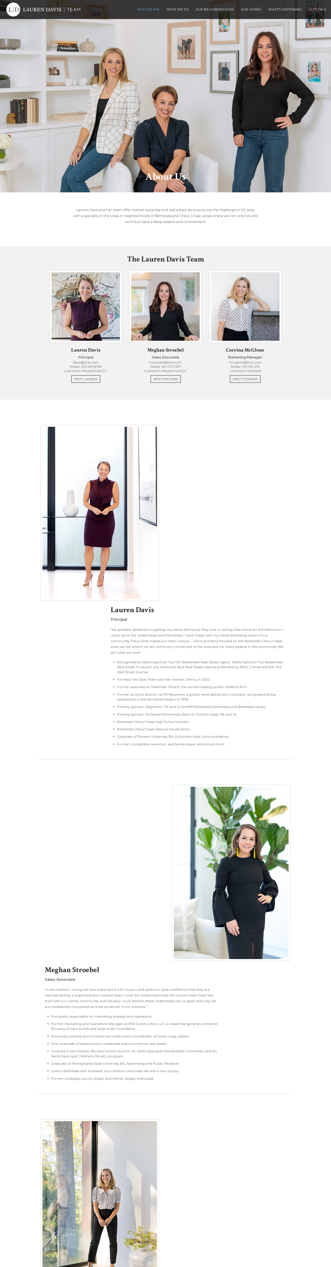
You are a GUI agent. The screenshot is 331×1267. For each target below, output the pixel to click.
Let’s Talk (317, 9)
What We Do (178, 9)
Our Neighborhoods (215, 9)
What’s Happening (285, 9)
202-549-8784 (86, 370)
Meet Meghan (165, 383)
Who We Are (148, 9)
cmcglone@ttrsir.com (250, 366)
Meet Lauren (81, 383)
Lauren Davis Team (165, 1219)
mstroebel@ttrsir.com (165, 366)
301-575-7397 (171, 370)
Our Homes (251, 9)
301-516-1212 (256, 370)
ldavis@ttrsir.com (81, 366)
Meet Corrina (250, 383)
